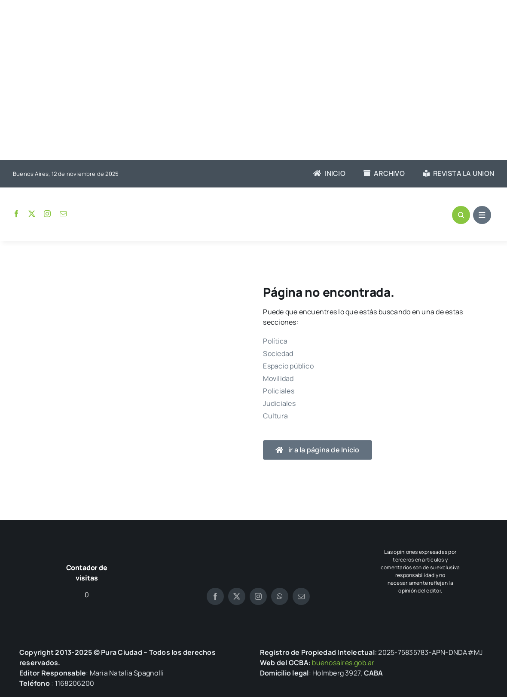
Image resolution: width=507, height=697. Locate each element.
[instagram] (47, 213)
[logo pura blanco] (258, 542)
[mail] (63, 213)
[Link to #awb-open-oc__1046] (461, 215)
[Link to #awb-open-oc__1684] (482, 215)
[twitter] (31, 213)
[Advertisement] (253, 81)
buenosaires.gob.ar (343, 662)
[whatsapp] (279, 596)
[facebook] (16, 213)
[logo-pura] (253, 208)
